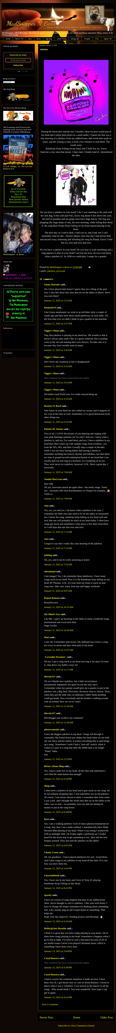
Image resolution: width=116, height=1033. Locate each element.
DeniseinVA (50, 307)
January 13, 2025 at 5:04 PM (58, 951)
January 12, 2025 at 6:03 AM (58, 845)
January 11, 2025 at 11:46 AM (58, 722)
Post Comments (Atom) (82, 1025)
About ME (19, 39)
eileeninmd (49, 571)
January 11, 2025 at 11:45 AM (58, 706)
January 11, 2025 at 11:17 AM (58, 669)
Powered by (18, 71)
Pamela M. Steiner (53, 429)
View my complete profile (17, 278)
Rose (46, 819)
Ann (46, 505)
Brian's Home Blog (54, 766)
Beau (39, 39)
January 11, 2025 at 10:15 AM (58, 607)
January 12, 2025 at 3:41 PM (58, 868)
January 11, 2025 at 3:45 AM (58, 350)
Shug (46, 786)
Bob (30, 39)
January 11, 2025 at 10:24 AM (58, 630)
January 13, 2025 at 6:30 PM (58, 967)
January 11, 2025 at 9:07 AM (58, 591)
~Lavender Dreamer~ (55, 657)
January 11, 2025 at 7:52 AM (58, 564)
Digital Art (108, 39)
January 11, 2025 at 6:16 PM (58, 779)
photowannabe (51, 729)
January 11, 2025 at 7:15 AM (58, 532)
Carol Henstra (51, 958)
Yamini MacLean (53, 479)
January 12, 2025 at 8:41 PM (58, 888)
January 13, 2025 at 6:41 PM (58, 997)
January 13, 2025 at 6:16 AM (58, 921)
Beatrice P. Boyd (52, 406)
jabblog (48, 555)
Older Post (106, 1017)
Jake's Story (61, 39)
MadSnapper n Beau (15, 275)
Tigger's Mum (51, 330)
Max (97, 39)
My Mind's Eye (52, 614)
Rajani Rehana (52, 598)
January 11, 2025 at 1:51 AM (58, 300)
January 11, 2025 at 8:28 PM (58, 812)
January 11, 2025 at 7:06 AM (58, 472)
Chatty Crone (51, 852)
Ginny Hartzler (52, 284)
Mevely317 (49, 676)
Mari (46, 637)
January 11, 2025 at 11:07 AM (58, 650)
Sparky (48, 895)
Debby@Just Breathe (55, 928)
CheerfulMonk (51, 875)
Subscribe (18, 65)
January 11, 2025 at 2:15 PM (58, 759)
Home (8, 39)
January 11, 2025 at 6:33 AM (58, 422)
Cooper (87, 39)
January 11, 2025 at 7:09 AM (58, 498)
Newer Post (46, 1017)
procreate (60, 271)
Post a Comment (50, 1004)
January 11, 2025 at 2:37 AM (58, 323)
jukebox (51, 271)
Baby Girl (75, 39)
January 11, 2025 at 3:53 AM (58, 366)
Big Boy (49, 39)
